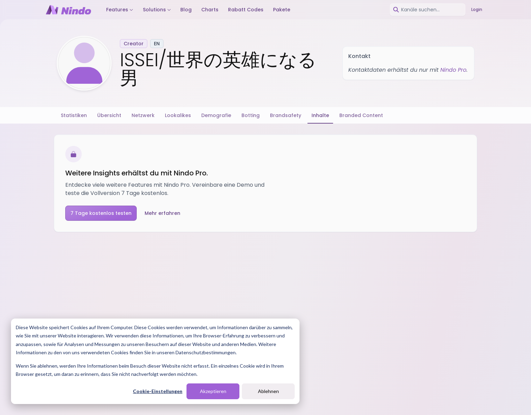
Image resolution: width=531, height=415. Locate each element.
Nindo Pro (453, 70)
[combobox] (427, 9)
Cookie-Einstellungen (157, 391)
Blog (186, 9)
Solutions (157, 9)
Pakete (281, 9)
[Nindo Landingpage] (68, 9)
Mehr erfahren (162, 213)
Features (119, 9)
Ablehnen (268, 391)
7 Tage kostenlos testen (101, 213)
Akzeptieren (213, 391)
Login (476, 9)
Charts (209, 9)
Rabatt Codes (245, 9)
